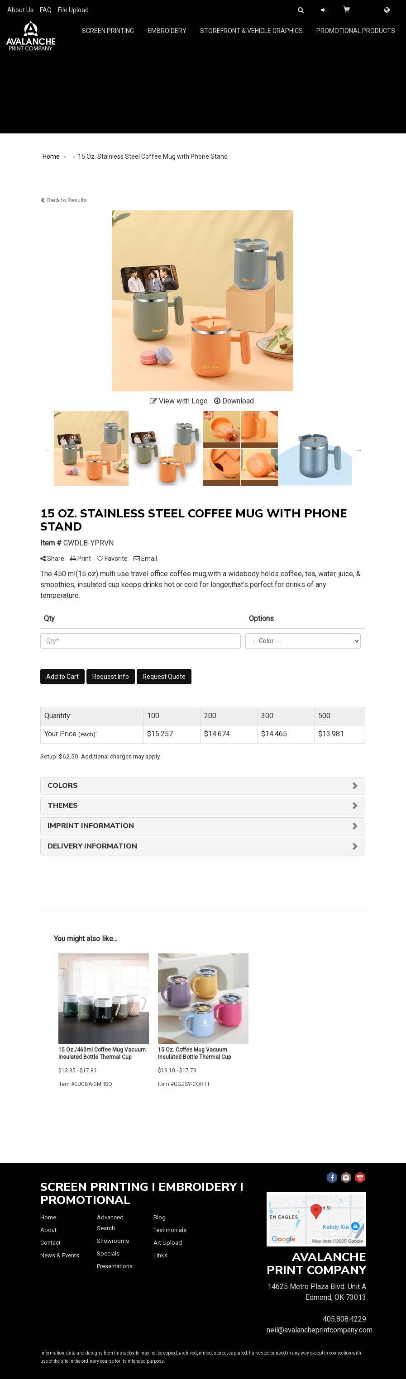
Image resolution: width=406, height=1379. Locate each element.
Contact (50, 1242)
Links (160, 1255)
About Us (20, 10)
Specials (108, 1253)
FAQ (46, 10)
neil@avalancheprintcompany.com (320, 1330)
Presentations (115, 1266)
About (48, 1230)
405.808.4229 (344, 1319)
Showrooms (113, 1240)
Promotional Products (355, 36)
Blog (159, 1217)
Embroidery (167, 36)
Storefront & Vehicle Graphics (251, 36)
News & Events (59, 1255)
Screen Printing (108, 36)
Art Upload (167, 1242)
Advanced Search (110, 1223)
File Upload (73, 10)
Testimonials (169, 1230)
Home (48, 1217)
